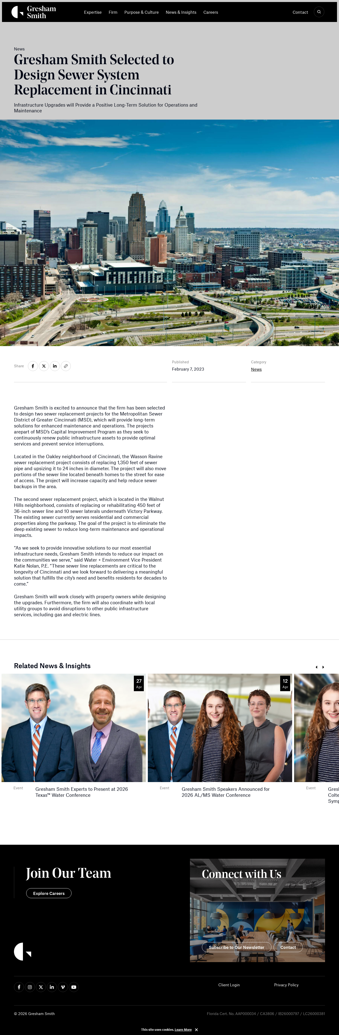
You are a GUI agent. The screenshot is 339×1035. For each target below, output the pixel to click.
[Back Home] (33, 13)
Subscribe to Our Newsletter (236, 947)
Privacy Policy (286, 984)
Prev (316, 667)
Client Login (229, 984)
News (256, 369)
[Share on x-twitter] (44, 366)
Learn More (183, 1030)
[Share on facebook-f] (33, 366)
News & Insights (181, 12)
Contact (300, 11)
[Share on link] (66, 366)
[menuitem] (94, 12)
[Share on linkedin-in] (55, 366)
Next (323, 667)
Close (196, 1030)
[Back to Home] (92, 952)
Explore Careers (49, 893)
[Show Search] (319, 11)
